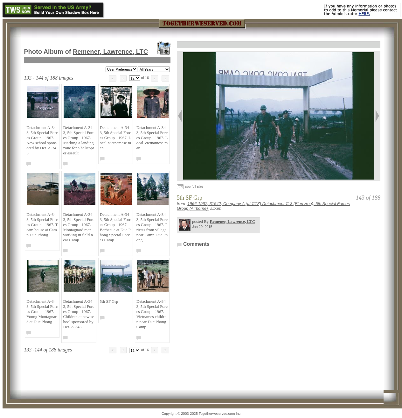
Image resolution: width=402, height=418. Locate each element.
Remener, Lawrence (110, 51)
